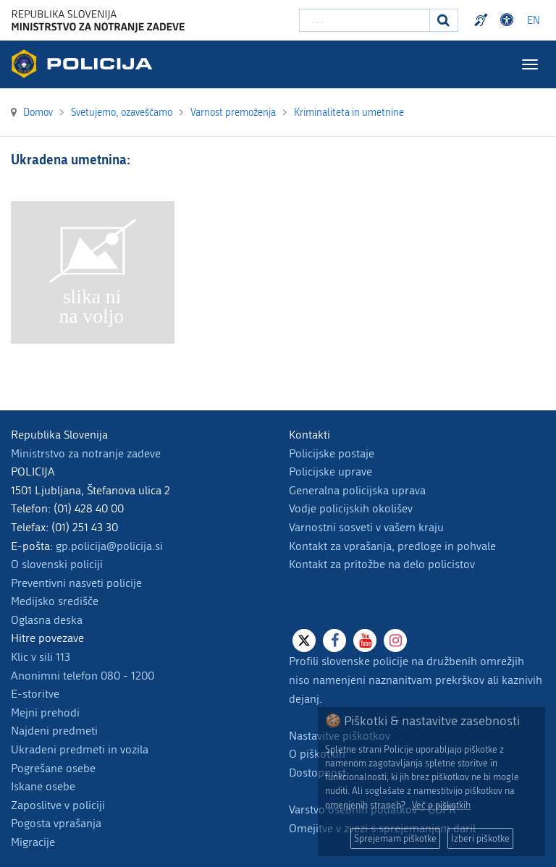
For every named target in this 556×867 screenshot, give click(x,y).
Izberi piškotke (480, 838)
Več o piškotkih (441, 805)
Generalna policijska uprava (357, 490)
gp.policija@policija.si (109, 546)
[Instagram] (395, 640)
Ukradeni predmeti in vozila (79, 749)
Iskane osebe (43, 786)
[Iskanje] (443, 20)
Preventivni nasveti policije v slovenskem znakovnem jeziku (483, 20)
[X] (304, 640)
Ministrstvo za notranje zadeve (86, 453)
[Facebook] (334, 640)
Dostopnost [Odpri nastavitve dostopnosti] (509, 20)
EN (533, 20)
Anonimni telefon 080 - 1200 (82, 675)
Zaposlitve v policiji (58, 805)
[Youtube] (364, 640)
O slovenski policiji (57, 564)
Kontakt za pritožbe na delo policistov (382, 564)
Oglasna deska (47, 620)
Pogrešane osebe (53, 768)
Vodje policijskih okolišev (351, 508)
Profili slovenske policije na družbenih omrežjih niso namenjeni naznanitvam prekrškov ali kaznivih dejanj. (415, 679)
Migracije (33, 842)
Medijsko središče (54, 601)
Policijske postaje (331, 453)
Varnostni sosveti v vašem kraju (366, 527)
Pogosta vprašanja (56, 823)
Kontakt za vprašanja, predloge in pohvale (392, 546)
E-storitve (35, 694)
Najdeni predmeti (54, 730)
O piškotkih (317, 754)
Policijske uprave (330, 471)
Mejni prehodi (45, 712)
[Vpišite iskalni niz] (364, 20)
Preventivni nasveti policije (76, 583)
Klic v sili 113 (40, 657)
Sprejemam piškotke (395, 838)
